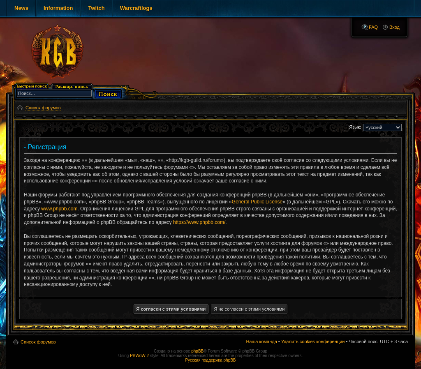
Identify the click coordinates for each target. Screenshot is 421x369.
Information (58, 8)
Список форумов (38, 341)
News (21, 8)
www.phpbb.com (59, 209)
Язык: (355, 127)
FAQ (373, 27)
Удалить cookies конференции (313, 341)
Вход (394, 27)
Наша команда (261, 341)
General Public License (257, 202)
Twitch (96, 8)
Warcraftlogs (136, 8)
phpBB (197, 351)
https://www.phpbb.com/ (199, 222)
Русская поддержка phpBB (210, 360)
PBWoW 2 (139, 355)
